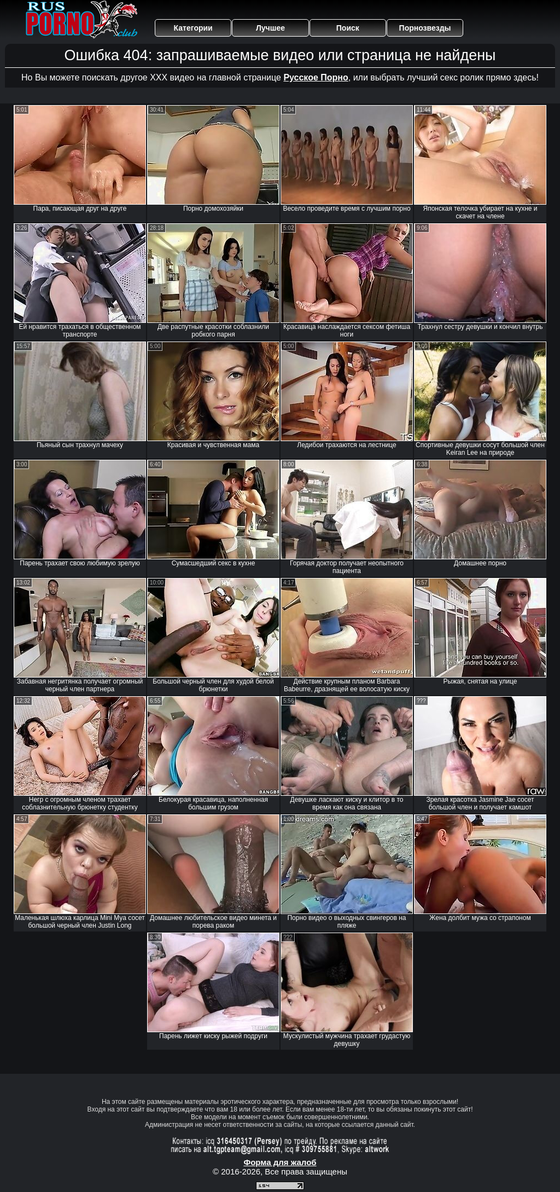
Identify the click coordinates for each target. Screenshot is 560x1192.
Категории (193, 28)
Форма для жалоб (279, 1162)
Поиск (347, 28)
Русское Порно (315, 77)
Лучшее (270, 28)
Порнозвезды (425, 28)
